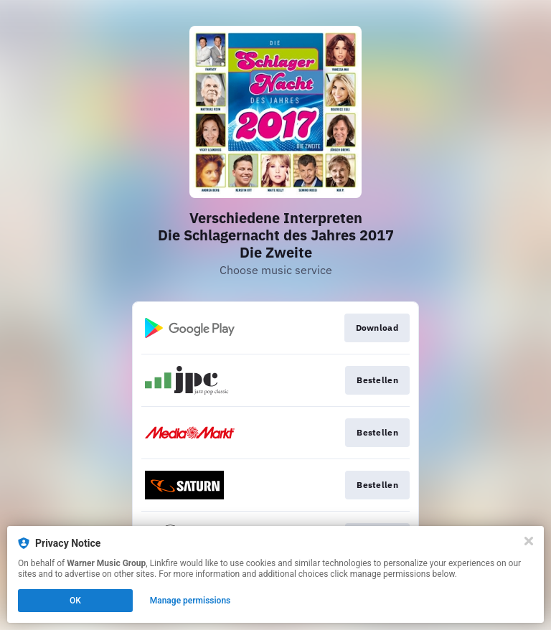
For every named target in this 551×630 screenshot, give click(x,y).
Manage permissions (190, 601)
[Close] (528, 541)
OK (75, 601)
